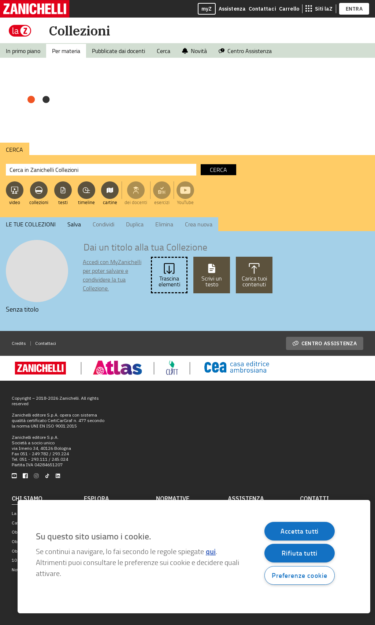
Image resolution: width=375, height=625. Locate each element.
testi (63, 202)
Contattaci (262, 8)
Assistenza (232, 8)
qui (211, 551)
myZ (206, 8)
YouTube (185, 202)
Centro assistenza (325, 343)
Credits (19, 343)
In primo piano (23, 51)
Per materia (66, 51)
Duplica (135, 224)
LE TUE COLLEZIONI (31, 224)
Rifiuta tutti (300, 553)
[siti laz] (319, 8)
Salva (74, 224)
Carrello (289, 8)
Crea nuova (198, 224)
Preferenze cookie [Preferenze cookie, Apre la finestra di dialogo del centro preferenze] (299, 575)
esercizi (162, 202)
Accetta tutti (300, 531)
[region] (194, 556)
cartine (110, 202)
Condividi (103, 224)
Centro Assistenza (245, 51)
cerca (218, 170)
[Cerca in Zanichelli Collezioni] (101, 170)
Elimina (164, 224)
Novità (194, 51)
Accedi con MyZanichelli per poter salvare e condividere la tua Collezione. (112, 275)
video (14, 202)
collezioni (38, 202)
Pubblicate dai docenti (118, 51)
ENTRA (354, 8)
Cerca (163, 51)
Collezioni (79, 30)
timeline (86, 202)
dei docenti (136, 202)
